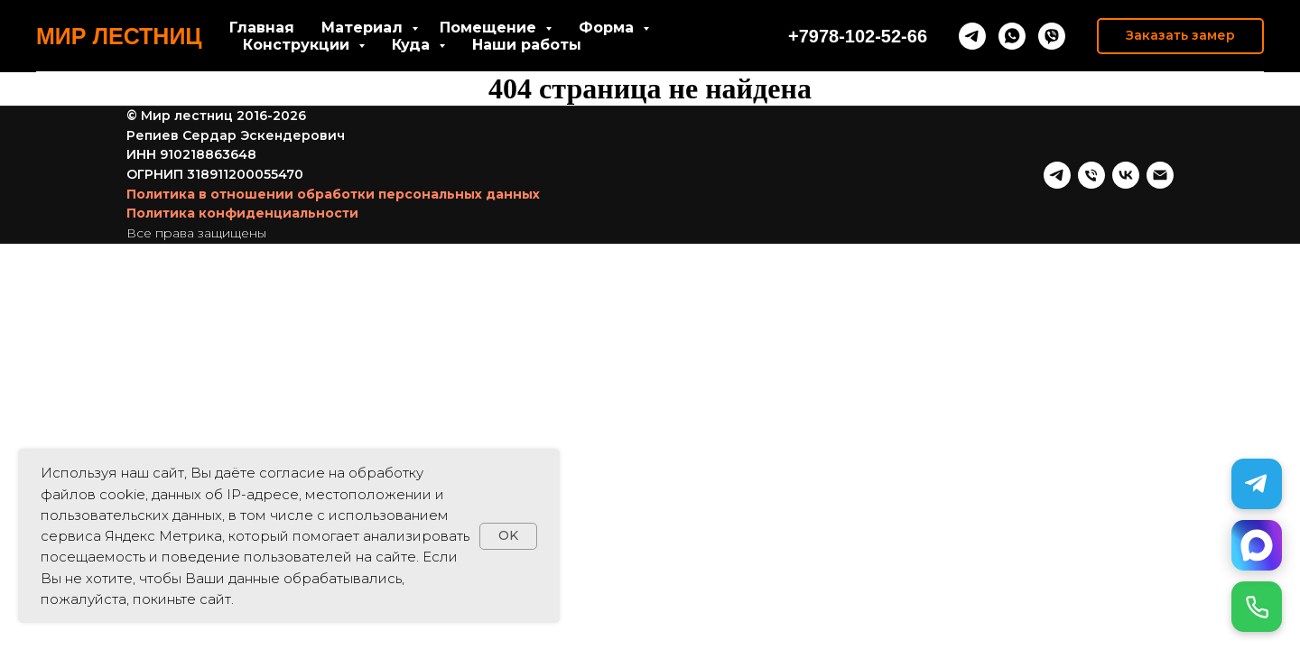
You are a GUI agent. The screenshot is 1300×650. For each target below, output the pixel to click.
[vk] (1125, 175)
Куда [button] (413, 44)
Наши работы (526, 44)
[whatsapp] (1012, 36)
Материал (364, 27)
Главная (261, 27)
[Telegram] (1256, 484)
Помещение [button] (490, 27)
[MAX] (1256, 545)
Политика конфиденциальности (242, 213)
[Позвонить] (1256, 606)
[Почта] (1160, 175)
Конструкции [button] (298, 44)
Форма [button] (608, 27)
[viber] (1051, 36)
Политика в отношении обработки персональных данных (333, 194)
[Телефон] (1091, 175)
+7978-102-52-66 (857, 36)
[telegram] (972, 36)
